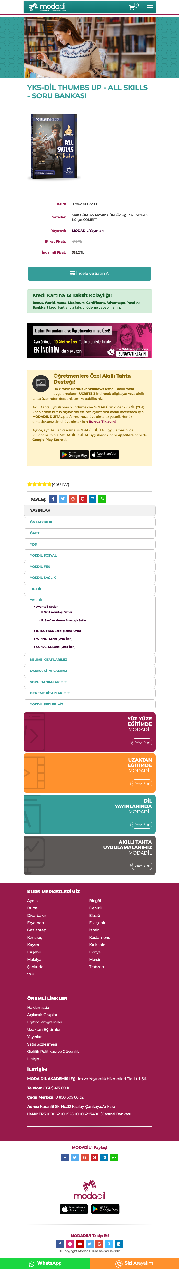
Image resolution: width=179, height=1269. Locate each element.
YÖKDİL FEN (40, 567)
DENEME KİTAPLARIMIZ (50, 693)
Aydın (32, 900)
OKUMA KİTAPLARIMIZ (48, 671)
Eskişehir (97, 922)
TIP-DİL (36, 589)
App (43, 1263)
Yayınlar (34, 1036)
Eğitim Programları (44, 1022)
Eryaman (35, 922)
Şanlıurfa (35, 966)
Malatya (34, 959)
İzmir (94, 930)
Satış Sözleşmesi (42, 1044)
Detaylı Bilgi (141, 742)
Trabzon (96, 966)
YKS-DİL (36, 600)
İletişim (34, 1059)
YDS (33, 544)
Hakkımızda (38, 1007)
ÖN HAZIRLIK (41, 522)
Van (30, 974)
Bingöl (95, 900)
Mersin (95, 959)
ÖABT (34, 533)
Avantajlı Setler (46, 606)
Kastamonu (99, 937)
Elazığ (94, 915)
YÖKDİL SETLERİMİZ (46, 704)
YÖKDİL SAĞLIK (43, 578)
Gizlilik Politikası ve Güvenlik (53, 1051)
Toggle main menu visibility (150, 6)
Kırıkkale (97, 944)
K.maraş (34, 937)
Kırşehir (34, 952)
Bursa (32, 908)
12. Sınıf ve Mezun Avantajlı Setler (63, 620)
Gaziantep (36, 930)
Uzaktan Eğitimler (43, 1029)
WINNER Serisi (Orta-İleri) (53, 639)
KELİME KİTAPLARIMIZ (48, 660)
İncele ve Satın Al (89, 273)
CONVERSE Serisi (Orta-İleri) (54, 647)
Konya (95, 952)
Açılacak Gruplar (42, 1014)
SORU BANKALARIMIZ (48, 682)
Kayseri (33, 944)
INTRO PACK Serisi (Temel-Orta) (57, 631)
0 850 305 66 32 (69, 1097)
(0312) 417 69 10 (56, 1088)
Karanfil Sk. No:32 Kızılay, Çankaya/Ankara (77, 1106)
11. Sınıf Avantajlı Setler (55, 612)
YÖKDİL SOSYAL (43, 555)
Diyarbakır (36, 915)
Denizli (95, 908)
